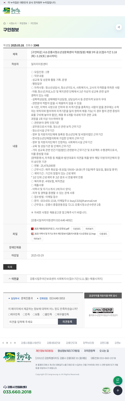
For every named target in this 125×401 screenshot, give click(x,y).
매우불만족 (63, 314)
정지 (7, 343)
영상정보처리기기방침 (68, 350)
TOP (117, 390)
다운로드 (77, 228)
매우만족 (15, 314)
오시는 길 (104, 350)
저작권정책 (89, 350)
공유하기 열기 (119, 27)
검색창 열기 (114, 10)
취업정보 (23, 23)
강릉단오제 (71, 343)
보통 (37, 314)
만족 (27, 314)
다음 (11, 343)
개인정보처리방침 (44, 350)
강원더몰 (104, 343)
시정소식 (12, 23)
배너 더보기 (15, 343)
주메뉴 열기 (121, 10)
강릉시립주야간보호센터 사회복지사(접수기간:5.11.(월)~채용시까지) (66, 279)
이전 (3, 343)
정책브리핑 (88, 343)
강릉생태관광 (53, 343)
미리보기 (89, 228)
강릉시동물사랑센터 (31, 343)
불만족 (48, 314)
